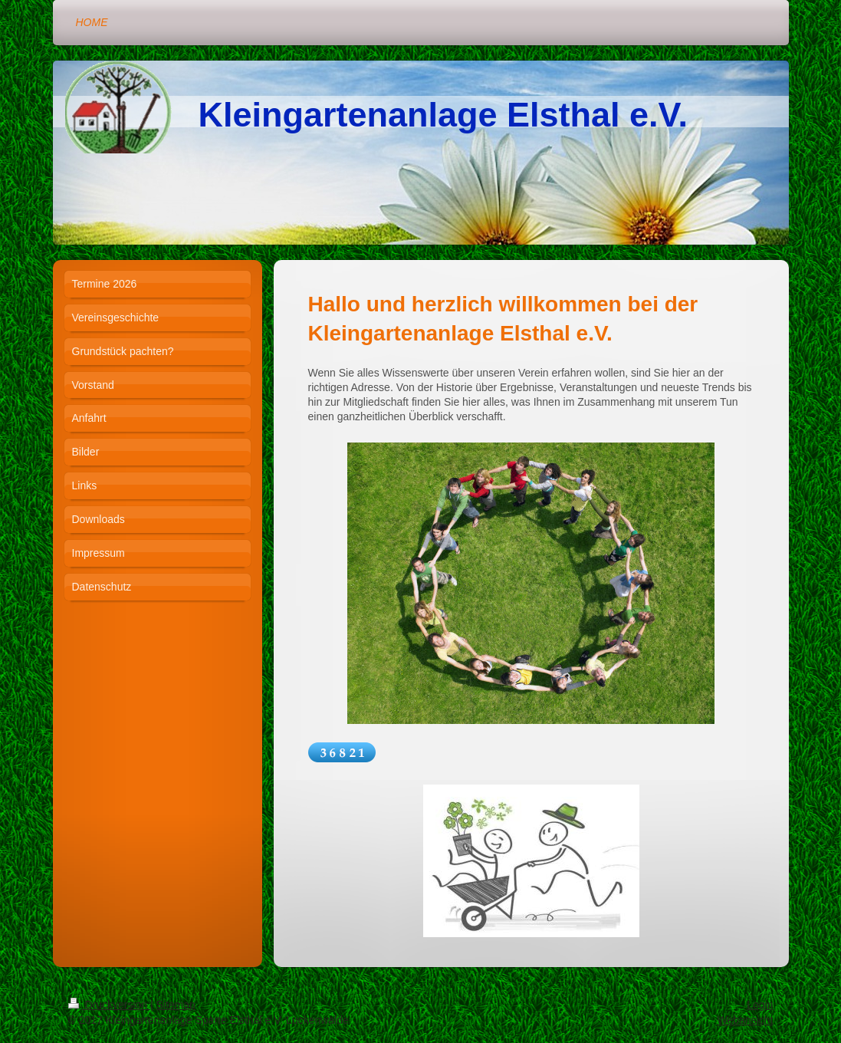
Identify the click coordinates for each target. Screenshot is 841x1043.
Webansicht (746, 1020)
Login (760, 1005)
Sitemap (175, 1005)
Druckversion (109, 1005)
